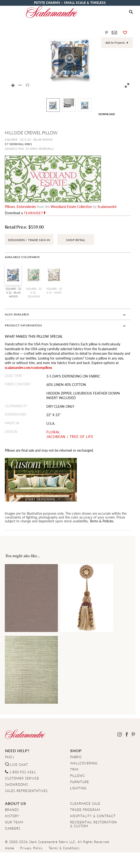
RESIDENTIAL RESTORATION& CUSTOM (93, 824)
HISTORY (12, 816)
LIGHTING (78, 788)
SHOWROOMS (16, 784)
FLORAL (54, 432)
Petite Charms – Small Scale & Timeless (70, 3)
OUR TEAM (14, 822)
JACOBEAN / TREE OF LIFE (71, 436)
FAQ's (9, 757)
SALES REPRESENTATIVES (26, 791)
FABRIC (76, 757)
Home (9, 848)
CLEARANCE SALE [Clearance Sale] (85, 803)
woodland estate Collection (71, 206)
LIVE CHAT (16, 764)
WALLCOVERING (83, 763)
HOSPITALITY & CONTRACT (93, 816)
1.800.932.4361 (20, 772)
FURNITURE (79, 782)
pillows (10, 206)
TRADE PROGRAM (85, 810)
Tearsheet (33, 213)
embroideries (26, 206)
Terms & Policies (101, 521)
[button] (131, 12)
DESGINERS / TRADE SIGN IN (29, 240)
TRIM (74, 769)
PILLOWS (77, 775)
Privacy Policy (31, 848)
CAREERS (12, 828)
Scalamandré (106, 206)
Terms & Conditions (64, 848)
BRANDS (12, 810)
